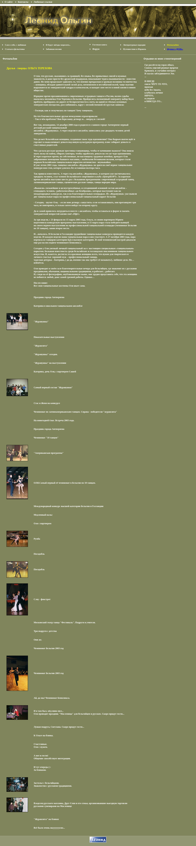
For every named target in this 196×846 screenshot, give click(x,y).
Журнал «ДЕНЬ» (175, 49)
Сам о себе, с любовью (15, 45)
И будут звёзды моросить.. (58, 45)
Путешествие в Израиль (134, 49)
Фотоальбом (173, 45)
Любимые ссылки (42, 2)
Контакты (23, 2)
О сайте (9, 2)
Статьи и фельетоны (15, 49)
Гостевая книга (99, 44)
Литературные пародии (134, 45)
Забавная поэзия (54, 49)
